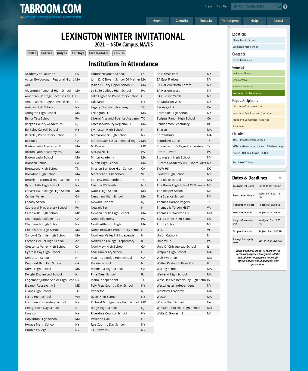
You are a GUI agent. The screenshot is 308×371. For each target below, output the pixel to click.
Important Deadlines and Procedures (253, 113)
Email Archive (240, 79)
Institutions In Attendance (247, 93)
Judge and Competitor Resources (251, 119)
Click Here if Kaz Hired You (247, 106)
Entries (46, 53)
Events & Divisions (243, 86)
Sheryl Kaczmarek (242, 59)
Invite (31, 53)
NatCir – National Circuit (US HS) (250, 152)
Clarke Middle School (244, 40)
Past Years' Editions (244, 162)
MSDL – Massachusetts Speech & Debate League (259, 146)
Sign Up (222, 6)
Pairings (78, 53)
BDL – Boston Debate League (249, 139)
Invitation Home (242, 73)
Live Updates (99, 53)
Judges (62, 53)
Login (208, 6)
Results (119, 53)
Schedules (238, 126)
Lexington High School (245, 46)
